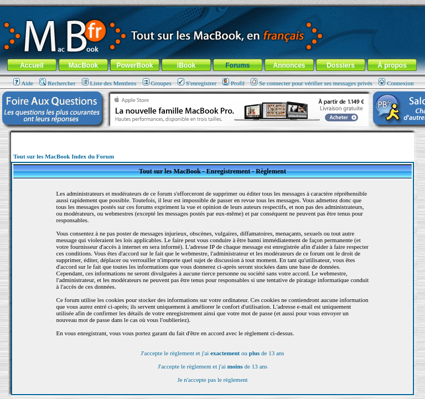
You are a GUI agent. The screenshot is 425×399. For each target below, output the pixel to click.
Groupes (157, 83)
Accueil (32, 65)
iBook (186, 65)
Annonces (289, 65)
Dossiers (340, 65)
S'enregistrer (197, 83)
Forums (237, 65)
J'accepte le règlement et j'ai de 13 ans (212, 366)
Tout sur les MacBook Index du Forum (63, 156)
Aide (23, 83)
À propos (392, 65)
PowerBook (134, 65)
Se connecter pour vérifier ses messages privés (311, 83)
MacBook (83, 65)
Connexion (396, 83)
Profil (233, 83)
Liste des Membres (109, 83)
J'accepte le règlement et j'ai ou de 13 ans (212, 353)
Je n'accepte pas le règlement (212, 379)
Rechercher (57, 83)
